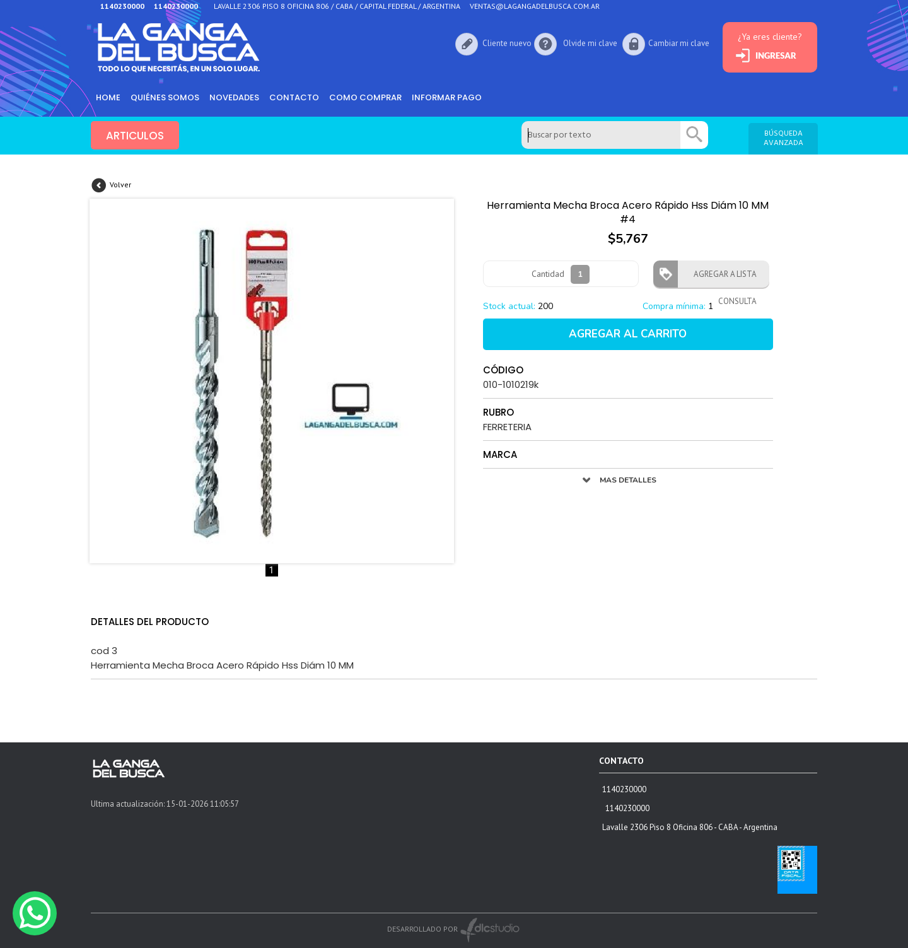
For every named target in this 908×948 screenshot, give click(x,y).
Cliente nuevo (507, 43)
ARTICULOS (135, 135)
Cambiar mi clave (678, 43)
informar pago (447, 97)
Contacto (294, 97)
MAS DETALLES (628, 480)
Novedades (234, 97)
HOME (108, 97)
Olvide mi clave (590, 43)
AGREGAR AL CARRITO (628, 334)
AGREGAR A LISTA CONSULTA (721, 278)
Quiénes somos (165, 97)
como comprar (365, 97)
